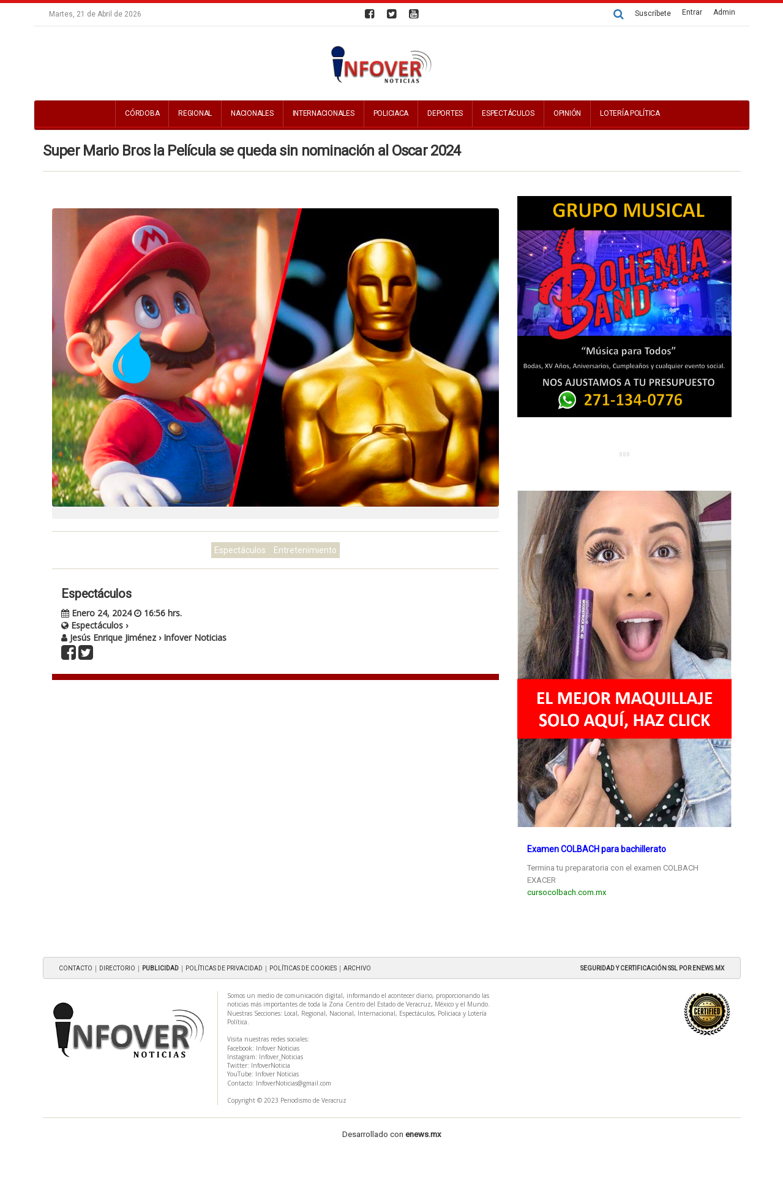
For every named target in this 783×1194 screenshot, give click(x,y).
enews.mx (423, 1134)
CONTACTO (75, 968)
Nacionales (252, 113)
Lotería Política (630, 113)
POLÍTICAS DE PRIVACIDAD (224, 968)
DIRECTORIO (117, 968)
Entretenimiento (305, 550)
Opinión (567, 113)
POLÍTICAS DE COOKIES (303, 968)
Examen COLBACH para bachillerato (596, 849)
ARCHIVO (357, 968)
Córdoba (142, 113)
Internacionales (323, 113)
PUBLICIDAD (160, 968)
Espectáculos (508, 113)
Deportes (445, 113)
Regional (195, 113)
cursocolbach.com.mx (566, 892)
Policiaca (391, 113)
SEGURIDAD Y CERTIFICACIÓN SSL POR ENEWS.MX (652, 968)
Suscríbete (653, 13)
